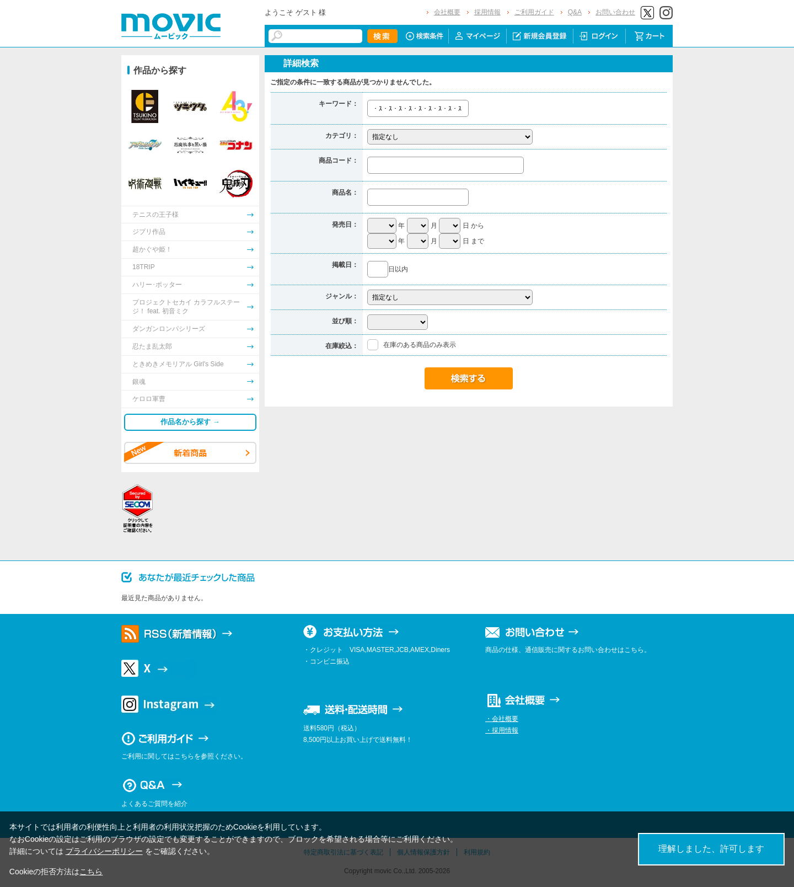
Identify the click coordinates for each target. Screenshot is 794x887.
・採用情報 (501, 730)
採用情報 (487, 12)
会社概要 (447, 12)
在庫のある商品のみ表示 (419, 345)
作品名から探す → (190, 422)
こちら (91, 871)
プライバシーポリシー (104, 851)
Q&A (575, 12)
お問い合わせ (615, 12)
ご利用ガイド (534, 12)
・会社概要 (501, 719)
